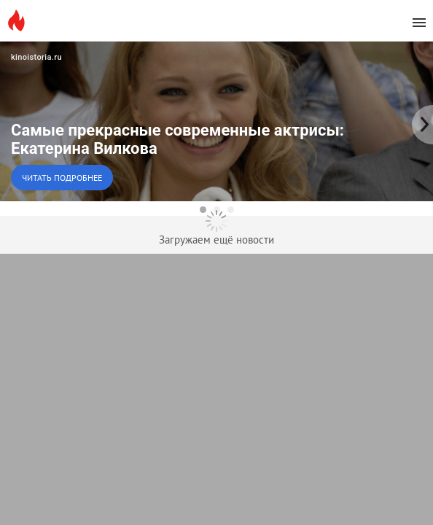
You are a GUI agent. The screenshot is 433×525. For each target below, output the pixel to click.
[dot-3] (230, 209)
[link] (216, 121)
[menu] (419, 23)
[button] (216, 121)
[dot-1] (203, 209)
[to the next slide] (422, 121)
